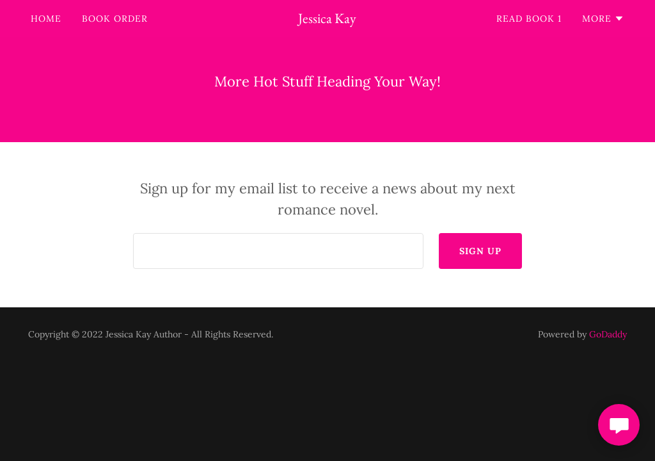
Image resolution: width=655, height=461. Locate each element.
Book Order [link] (115, 18)
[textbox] (278, 251)
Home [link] (46, 18)
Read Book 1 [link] (529, 18)
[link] (327, 19)
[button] (603, 18)
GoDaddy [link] (608, 334)
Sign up (480, 251)
